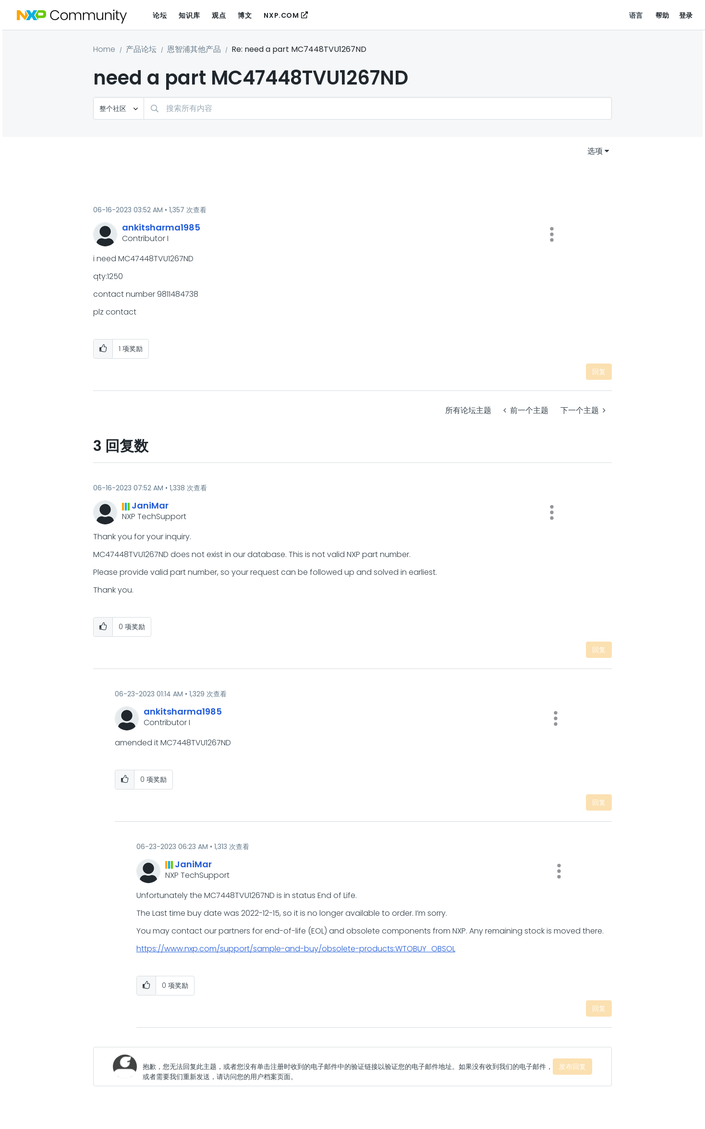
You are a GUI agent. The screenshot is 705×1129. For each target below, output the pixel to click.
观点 (219, 15)
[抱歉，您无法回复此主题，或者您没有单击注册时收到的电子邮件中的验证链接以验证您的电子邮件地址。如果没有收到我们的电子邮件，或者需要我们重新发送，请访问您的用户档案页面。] (348, 1066)
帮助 (662, 15)
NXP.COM (281, 15)
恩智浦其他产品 (194, 49)
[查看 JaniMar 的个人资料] (150, 505)
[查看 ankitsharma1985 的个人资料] (161, 227)
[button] (552, 234)
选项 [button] (595, 151)
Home (104, 49)
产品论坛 (141, 49)
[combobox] (378, 108)
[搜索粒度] (119, 108)
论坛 (160, 15)
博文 (245, 15)
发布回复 (572, 1066)
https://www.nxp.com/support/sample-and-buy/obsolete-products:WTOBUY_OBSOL (295, 948)
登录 (686, 15)
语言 (636, 15)
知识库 (189, 15)
